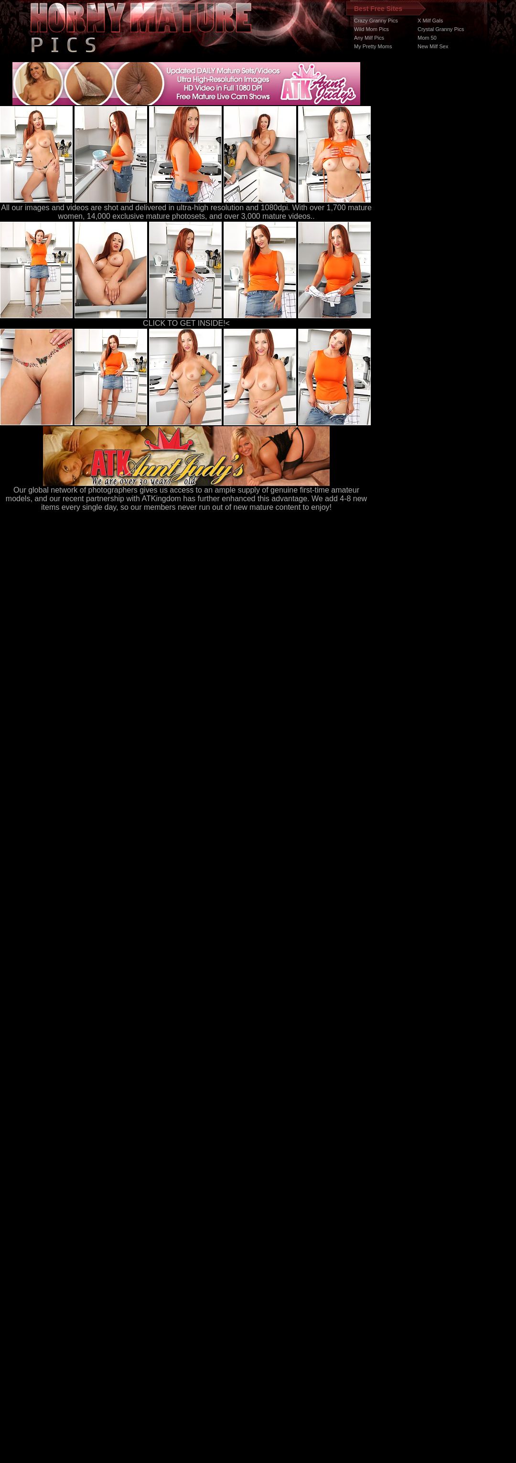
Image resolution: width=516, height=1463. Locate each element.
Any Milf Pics (369, 38)
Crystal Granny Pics (441, 29)
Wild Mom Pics (371, 29)
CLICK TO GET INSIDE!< (186, 323)
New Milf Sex (433, 46)
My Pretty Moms (373, 46)
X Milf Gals (430, 20)
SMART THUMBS (275, 1282)
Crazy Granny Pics (376, 20)
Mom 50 (427, 38)
